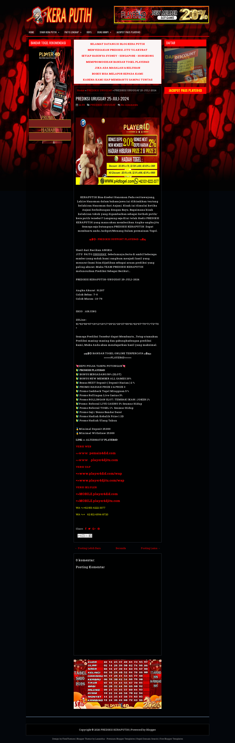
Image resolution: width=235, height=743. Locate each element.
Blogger (151, 729)
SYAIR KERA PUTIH (51, 31)
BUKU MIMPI (105, 31)
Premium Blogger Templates (121, 738)
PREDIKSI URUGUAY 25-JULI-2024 (102, 98)
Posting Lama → (150, 548)
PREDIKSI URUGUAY (99, 90)
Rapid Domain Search (147, 738)
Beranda (121, 548)
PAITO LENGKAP (74, 31)
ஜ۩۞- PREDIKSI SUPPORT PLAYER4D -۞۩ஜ (117, 239)
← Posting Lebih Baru (88, 548)
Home (31, 32)
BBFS (89, 32)
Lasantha (100, 738)
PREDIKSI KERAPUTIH (115, 729)
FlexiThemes (68, 738)
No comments (129, 104)
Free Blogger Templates (171, 738)
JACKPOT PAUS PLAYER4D (128, 32)
